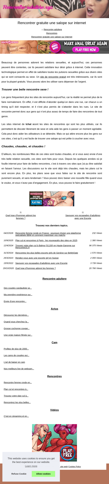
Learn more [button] (31, 466)
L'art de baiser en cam (14, 362)
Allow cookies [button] (43, 474)
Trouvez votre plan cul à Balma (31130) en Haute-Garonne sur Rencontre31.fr (45, 246)
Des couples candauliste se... (18, 288)
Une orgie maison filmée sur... (18, 335)
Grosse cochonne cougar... (16, 328)
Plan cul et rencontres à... (16, 389)
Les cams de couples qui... (16, 355)
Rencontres (51, 33)
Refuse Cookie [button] (18, 474)
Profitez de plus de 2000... (16, 349)
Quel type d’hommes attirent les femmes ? (21, 216)
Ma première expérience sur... (18, 294)
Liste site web (61, 466)
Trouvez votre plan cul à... (16, 396)
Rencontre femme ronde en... (18, 382)
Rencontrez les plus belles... (17, 402)
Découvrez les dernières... (16, 315)
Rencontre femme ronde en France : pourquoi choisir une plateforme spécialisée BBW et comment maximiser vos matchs (48, 234)
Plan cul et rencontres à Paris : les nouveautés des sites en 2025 (46, 240)
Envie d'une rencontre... (15, 301)
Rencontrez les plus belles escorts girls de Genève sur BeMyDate (46, 253)
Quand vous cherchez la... (16, 322)
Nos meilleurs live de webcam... (19, 369)
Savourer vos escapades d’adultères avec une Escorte (82, 216)
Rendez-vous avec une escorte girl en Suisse (37, 258)
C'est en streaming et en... (16, 416)
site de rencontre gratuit (53, 77)
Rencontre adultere (53, 29)
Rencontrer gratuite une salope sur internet (51, 37)
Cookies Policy (74, 466)
